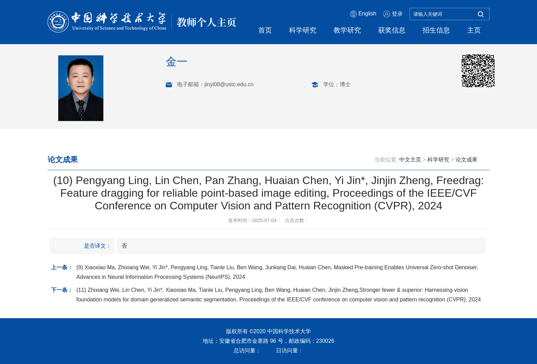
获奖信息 (391, 30)
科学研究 (302, 30)
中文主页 (410, 159)
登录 (393, 14)
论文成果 (466, 159)
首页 (265, 30)
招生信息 (436, 30)
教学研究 (347, 30)
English (363, 14)
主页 (474, 30)
